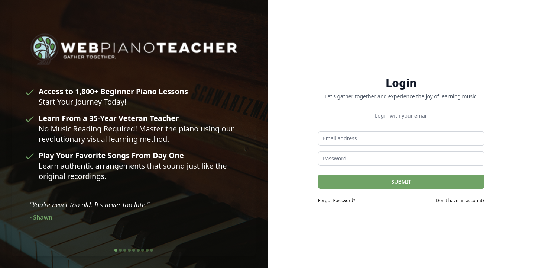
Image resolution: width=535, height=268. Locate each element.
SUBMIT (401, 181)
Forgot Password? (336, 201)
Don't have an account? (460, 201)
